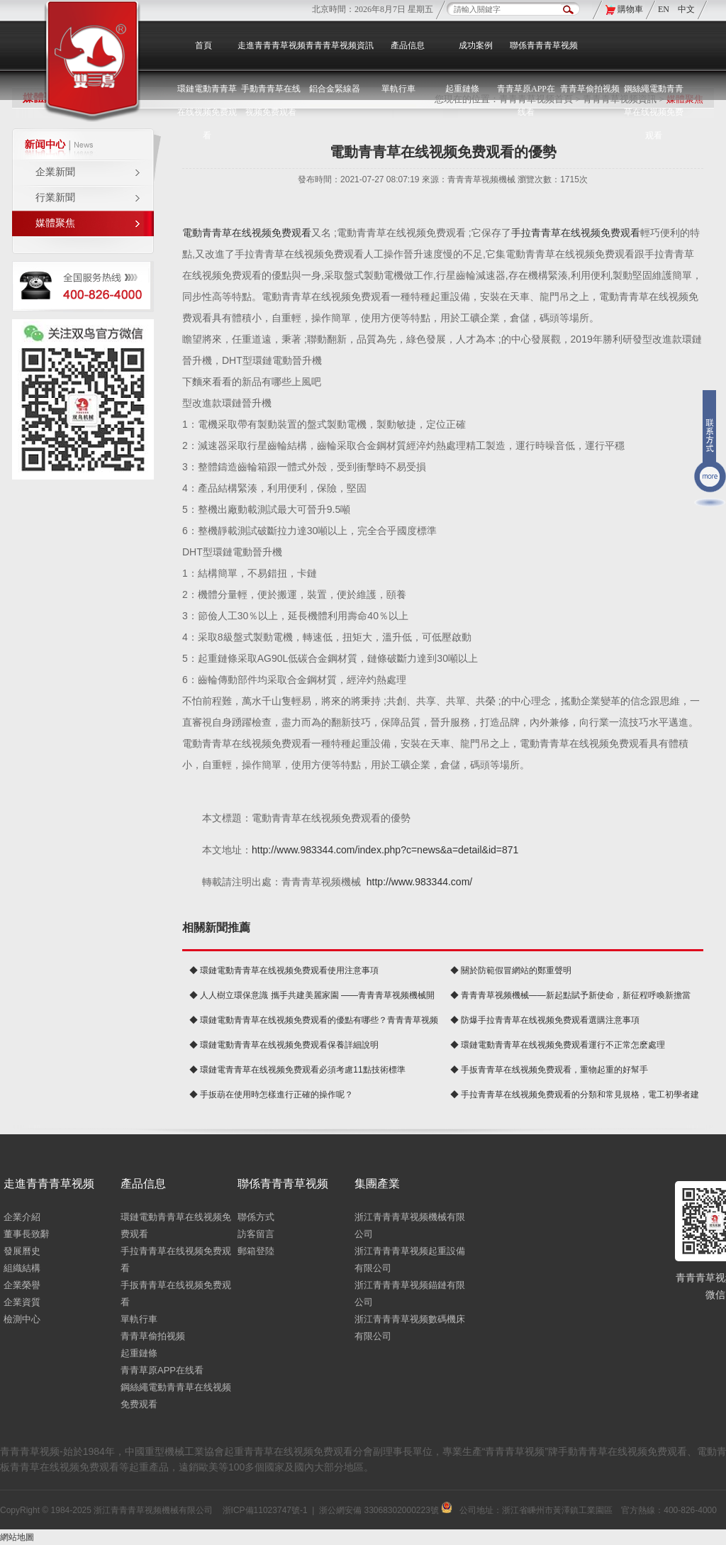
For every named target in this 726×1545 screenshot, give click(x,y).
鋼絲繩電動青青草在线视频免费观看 (653, 112)
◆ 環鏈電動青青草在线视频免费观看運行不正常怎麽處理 (557, 1045)
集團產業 (377, 1184)
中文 (686, 9)
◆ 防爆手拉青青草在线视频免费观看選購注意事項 (545, 1020)
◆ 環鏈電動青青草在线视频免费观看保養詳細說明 (284, 1045)
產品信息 (408, 45)
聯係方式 (256, 1217)
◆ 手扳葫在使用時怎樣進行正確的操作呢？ (271, 1095)
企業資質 (22, 1302)
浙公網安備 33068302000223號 (385, 1510)
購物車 (630, 9)
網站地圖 (17, 1537)
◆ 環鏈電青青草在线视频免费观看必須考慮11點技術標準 (297, 1070)
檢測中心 (22, 1319)
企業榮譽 (22, 1285)
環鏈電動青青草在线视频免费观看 (207, 112)
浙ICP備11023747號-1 (265, 1510)
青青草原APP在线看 (162, 1370)
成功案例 (476, 45)
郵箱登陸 (256, 1251)
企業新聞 (55, 172)
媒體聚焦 (55, 223)
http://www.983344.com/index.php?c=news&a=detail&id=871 (385, 849)
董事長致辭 (27, 1234)
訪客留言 (256, 1234)
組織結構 (22, 1268)
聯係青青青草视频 (544, 45)
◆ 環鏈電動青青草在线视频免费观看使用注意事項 (284, 970)
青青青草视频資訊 (340, 45)
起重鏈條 (139, 1353)
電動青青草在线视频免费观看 (246, 232)
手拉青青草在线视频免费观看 (575, 232)
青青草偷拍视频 (590, 89)
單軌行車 (139, 1319)
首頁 (203, 45)
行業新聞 (55, 197)
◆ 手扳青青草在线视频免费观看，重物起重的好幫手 (549, 1070)
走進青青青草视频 (272, 45)
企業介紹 (22, 1217)
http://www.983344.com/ (419, 881)
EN (664, 9)
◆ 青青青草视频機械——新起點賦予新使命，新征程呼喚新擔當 (570, 995)
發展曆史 (22, 1251)
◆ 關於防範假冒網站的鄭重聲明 (510, 970)
